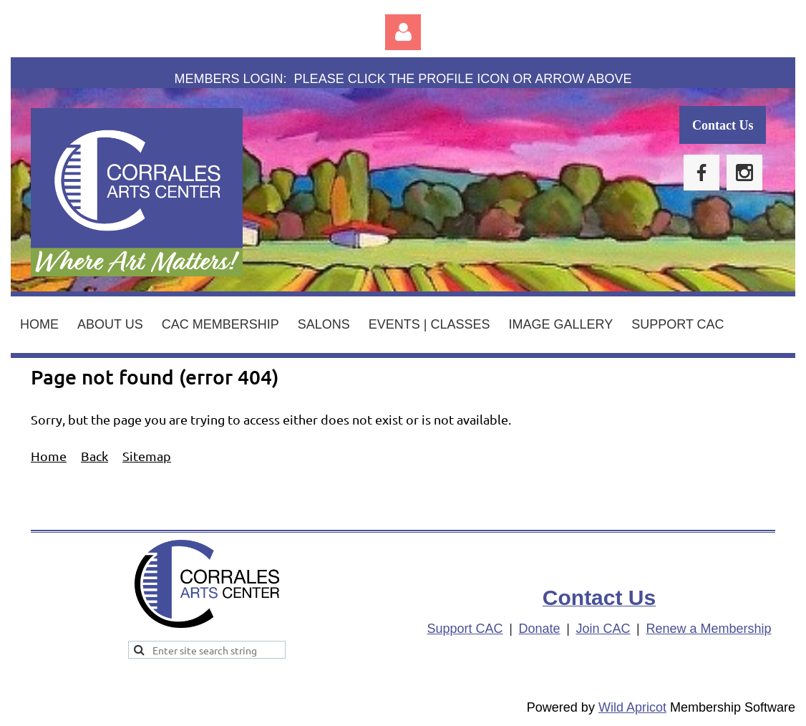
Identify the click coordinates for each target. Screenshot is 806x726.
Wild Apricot (632, 707)
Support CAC (465, 628)
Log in (403, 32)
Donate (539, 628)
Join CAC (603, 628)
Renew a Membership (708, 628)
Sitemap (146, 455)
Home (49, 455)
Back (94, 455)
